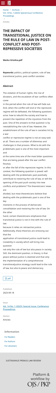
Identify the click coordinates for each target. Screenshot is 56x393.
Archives (16, 10)
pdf (9, 278)
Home (6, 10)
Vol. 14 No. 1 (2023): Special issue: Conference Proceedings (23, 14)
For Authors (9, 341)
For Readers (9, 337)
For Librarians (10, 346)
